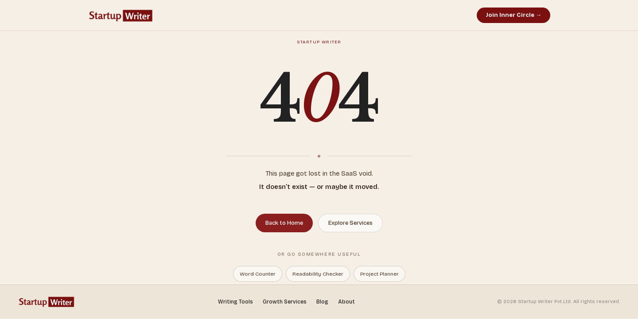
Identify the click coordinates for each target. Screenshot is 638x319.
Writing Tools (235, 302)
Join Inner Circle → (513, 15)
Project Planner (379, 274)
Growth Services (285, 302)
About (346, 302)
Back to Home (284, 223)
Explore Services (350, 223)
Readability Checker (317, 274)
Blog (322, 302)
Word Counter (258, 274)
